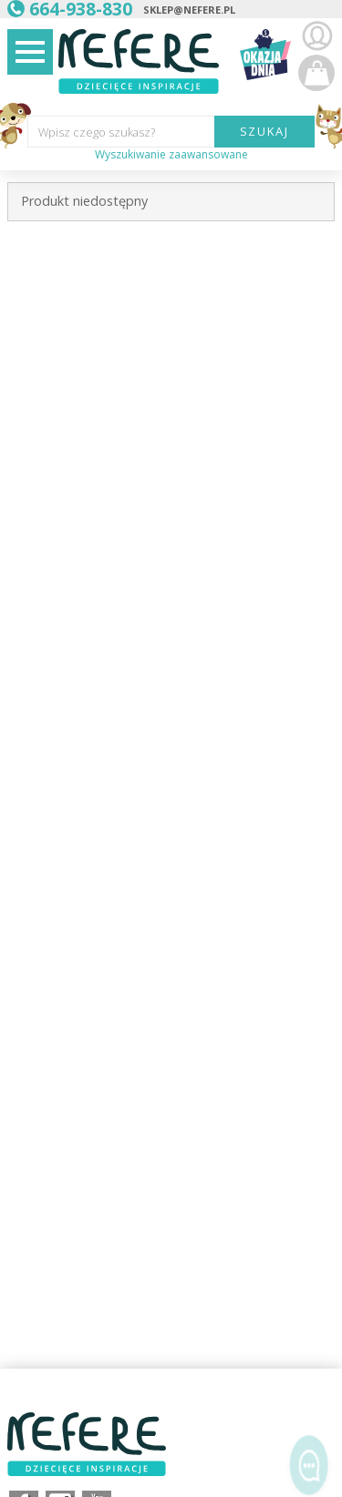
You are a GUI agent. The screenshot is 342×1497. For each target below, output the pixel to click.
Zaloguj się (316, 36)
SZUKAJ (265, 131)
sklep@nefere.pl (189, 9)
